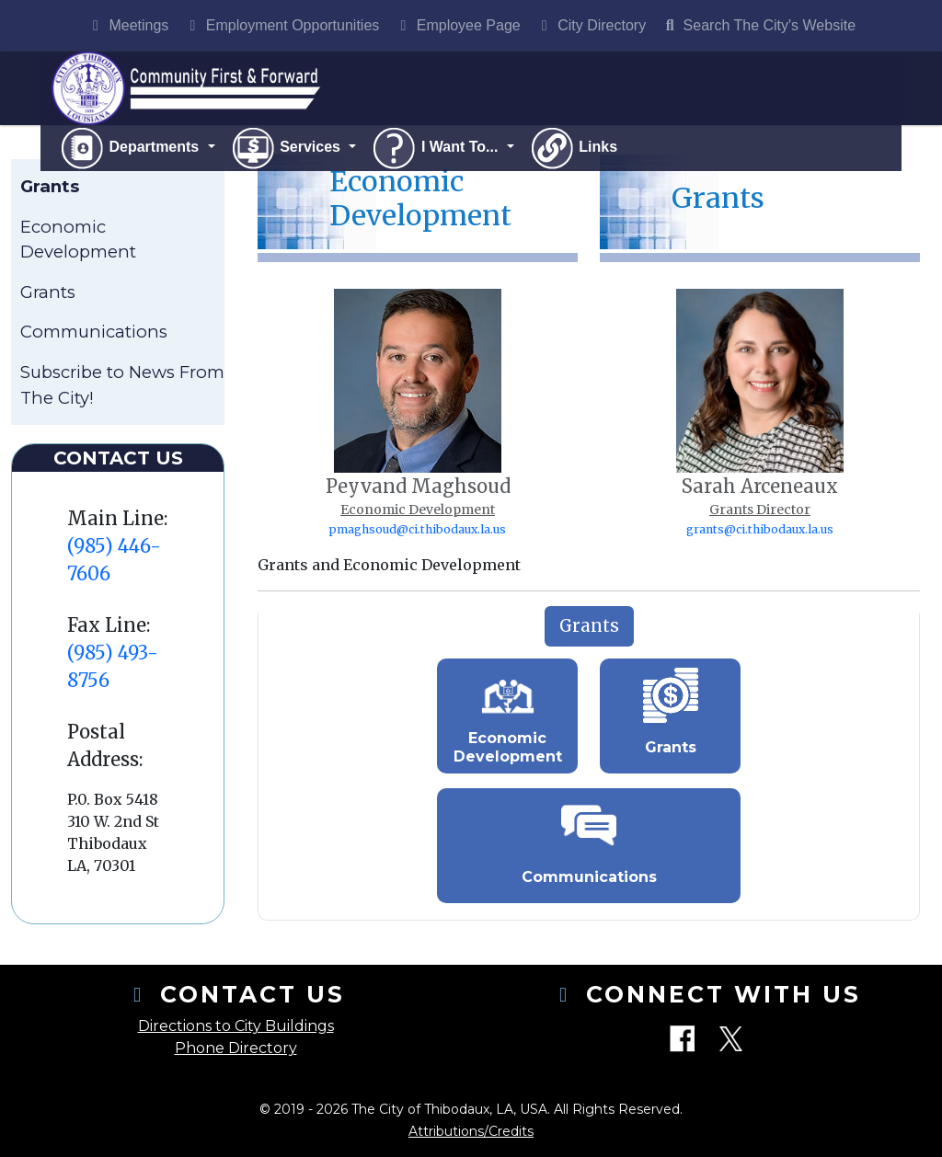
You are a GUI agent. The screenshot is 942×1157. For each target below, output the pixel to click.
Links (573, 148)
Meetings (127, 25)
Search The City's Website (758, 25)
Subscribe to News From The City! (122, 384)
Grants (47, 292)
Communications (93, 331)
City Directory (590, 25)
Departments (131, 148)
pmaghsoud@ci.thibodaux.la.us (417, 529)
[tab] (589, 626)
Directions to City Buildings (236, 1026)
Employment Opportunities (281, 25)
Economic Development (78, 239)
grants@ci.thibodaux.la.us (759, 529)
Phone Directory (236, 1048)
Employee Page (457, 25)
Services (287, 148)
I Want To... (436, 148)
